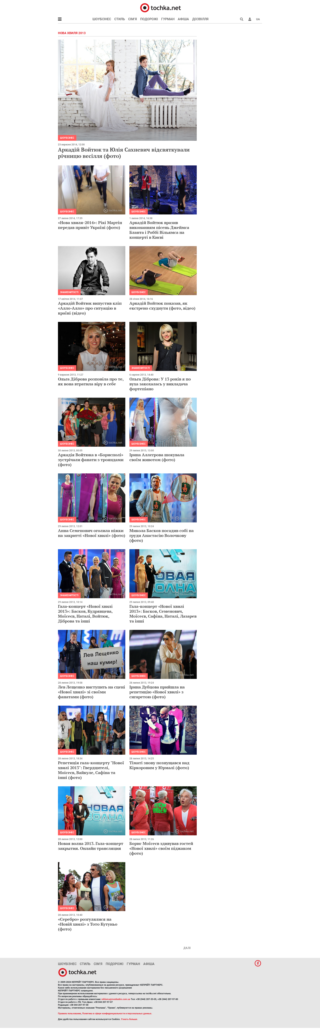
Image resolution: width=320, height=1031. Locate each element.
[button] (250, 19)
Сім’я (132, 19)
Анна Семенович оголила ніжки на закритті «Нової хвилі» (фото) (91, 533)
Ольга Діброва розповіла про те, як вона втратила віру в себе (90, 381)
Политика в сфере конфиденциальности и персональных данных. (117, 1013)
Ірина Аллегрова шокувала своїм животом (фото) (156, 457)
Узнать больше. (129, 1019)
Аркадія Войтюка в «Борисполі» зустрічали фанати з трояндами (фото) (90, 459)
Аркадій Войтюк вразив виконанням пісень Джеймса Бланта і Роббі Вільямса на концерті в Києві (159, 230)
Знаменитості (69, 292)
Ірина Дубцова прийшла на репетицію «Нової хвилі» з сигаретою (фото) (157, 692)
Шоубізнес (101, 19)
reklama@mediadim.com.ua (115, 999)
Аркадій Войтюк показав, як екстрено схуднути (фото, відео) (162, 305)
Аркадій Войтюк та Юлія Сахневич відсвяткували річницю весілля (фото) (124, 152)
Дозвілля (200, 19)
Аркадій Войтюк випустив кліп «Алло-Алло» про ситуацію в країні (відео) (90, 308)
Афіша (183, 19)
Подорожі (149, 19)
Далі (187, 948)
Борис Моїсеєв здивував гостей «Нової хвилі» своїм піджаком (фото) (161, 848)
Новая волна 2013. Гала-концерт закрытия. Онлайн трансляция (90, 846)
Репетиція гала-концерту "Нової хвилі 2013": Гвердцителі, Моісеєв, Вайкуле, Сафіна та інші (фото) (91, 770)
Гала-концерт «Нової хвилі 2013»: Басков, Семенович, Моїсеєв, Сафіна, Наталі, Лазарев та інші (163, 614)
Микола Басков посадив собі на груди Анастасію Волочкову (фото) (161, 535)
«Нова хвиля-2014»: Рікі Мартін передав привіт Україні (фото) (90, 225)
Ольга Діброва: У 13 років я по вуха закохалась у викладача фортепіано (160, 384)
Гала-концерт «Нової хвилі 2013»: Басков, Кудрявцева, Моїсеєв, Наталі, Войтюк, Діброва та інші (85, 614)
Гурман (167, 19)
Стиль (119, 19)
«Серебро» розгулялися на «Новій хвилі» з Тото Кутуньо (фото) (87, 924)
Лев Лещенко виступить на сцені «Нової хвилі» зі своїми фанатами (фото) (91, 692)
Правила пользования (69, 1013)
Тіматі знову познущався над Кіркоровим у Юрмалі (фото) (159, 765)
